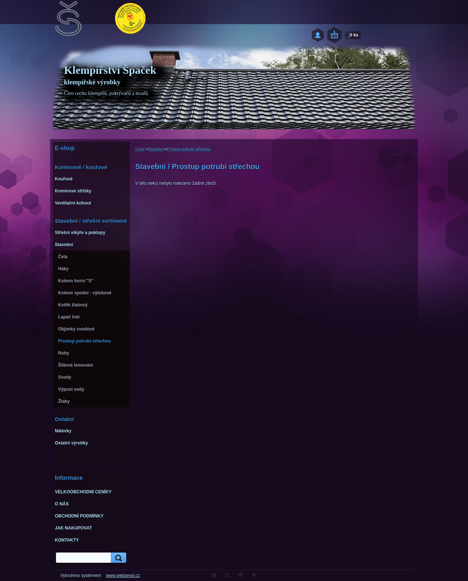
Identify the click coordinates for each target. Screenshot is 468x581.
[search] (117, 558)
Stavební (156, 149)
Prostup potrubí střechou (189, 149)
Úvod (140, 149)
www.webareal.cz (123, 575)
